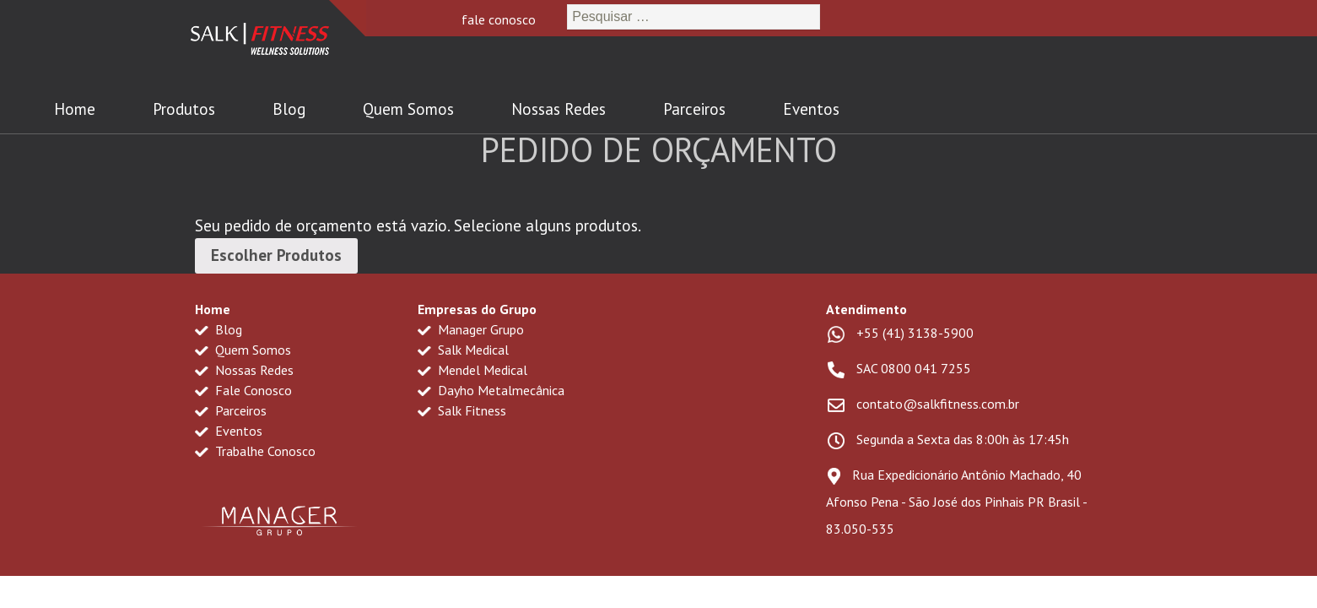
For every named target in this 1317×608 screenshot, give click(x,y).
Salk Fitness (462, 410)
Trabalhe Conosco (255, 450)
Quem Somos (408, 109)
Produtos (184, 109)
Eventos (811, 109)
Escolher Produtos (276, 255)
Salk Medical (463, 349)
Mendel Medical (472, 369)
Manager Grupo (471, 329)
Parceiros (694, 109)
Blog (289, 109)
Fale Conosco (243, 390)
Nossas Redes (558, 109)
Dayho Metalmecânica (491, 390)
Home (74, 109)
